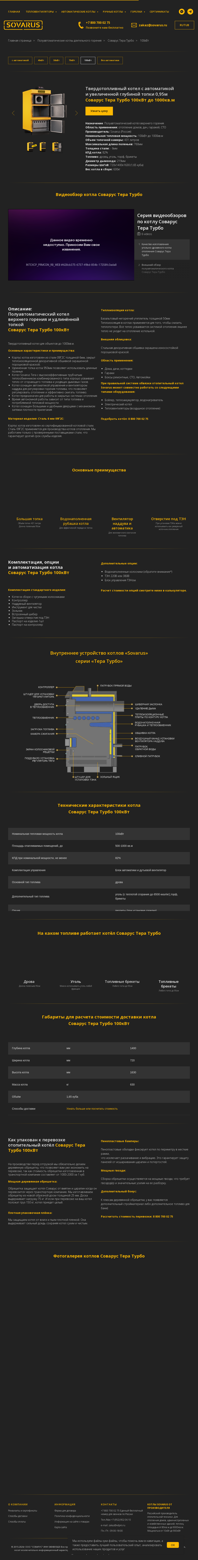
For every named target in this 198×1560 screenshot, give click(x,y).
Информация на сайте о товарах (72, 1521)
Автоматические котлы (78, 11)
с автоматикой (20, 60)
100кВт (88, 60)
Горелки (137, 11)
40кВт (41, 60)
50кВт (56, 60)
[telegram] (190, 11)
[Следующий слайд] (76, 113)
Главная (14, 11)
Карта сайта (61, 1527)
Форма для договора (65, 1510)
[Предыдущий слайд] (13, 113)
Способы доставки (17, 1516)
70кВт (72, 60)
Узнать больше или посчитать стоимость (92, 1108)
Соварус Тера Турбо (121, 40)
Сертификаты (159, 11)
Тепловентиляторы (40, 11)
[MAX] (182, 11)
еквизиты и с (16, 1510)
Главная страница (19, 40)
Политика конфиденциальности (72, 1516)
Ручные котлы (113, 11)
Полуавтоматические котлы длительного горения (70, 40)
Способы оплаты (17, 1521)
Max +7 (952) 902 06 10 (118, 1519)
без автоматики (110, 60)
